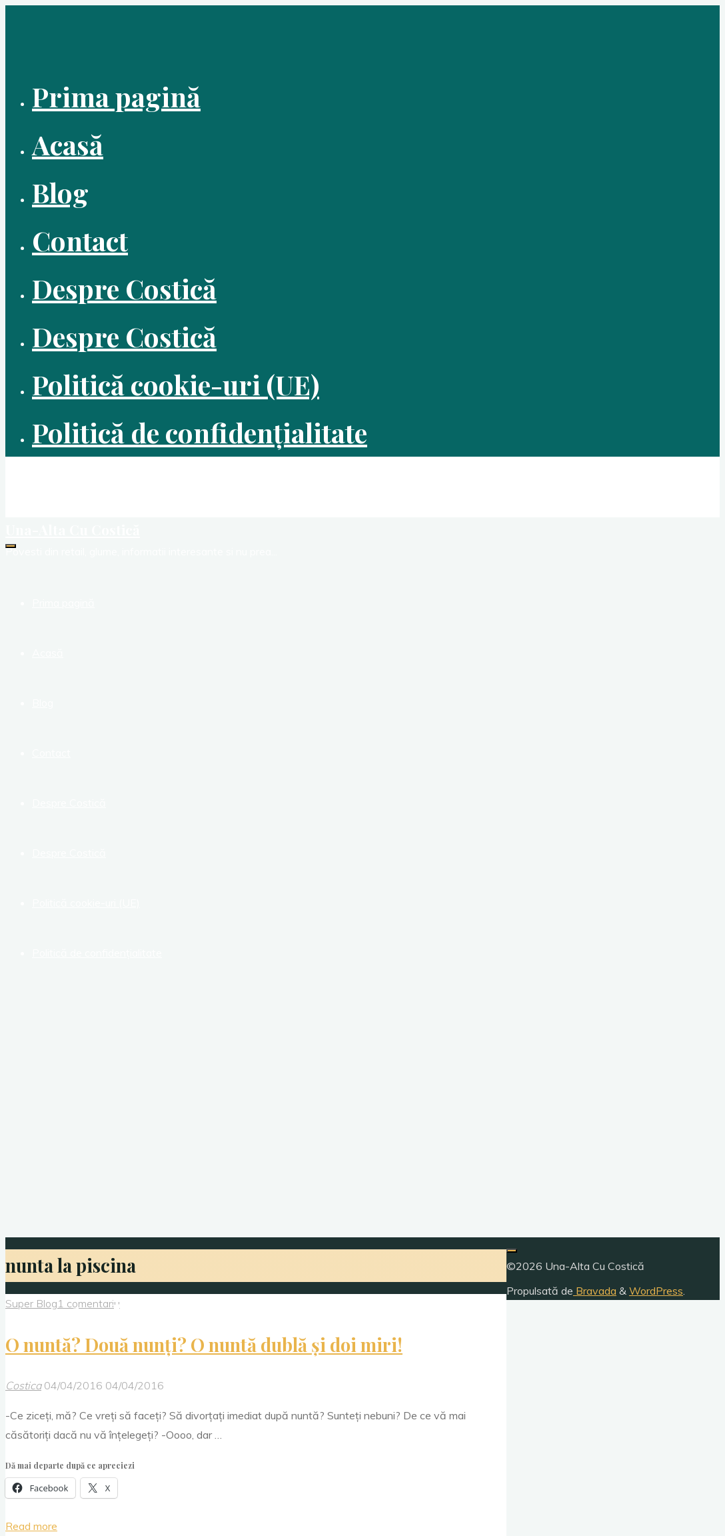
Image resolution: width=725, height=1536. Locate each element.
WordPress (656, 1290)
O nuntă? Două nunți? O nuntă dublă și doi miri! (203, 1345)
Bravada (594, 1290)
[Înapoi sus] (511, 1251)
